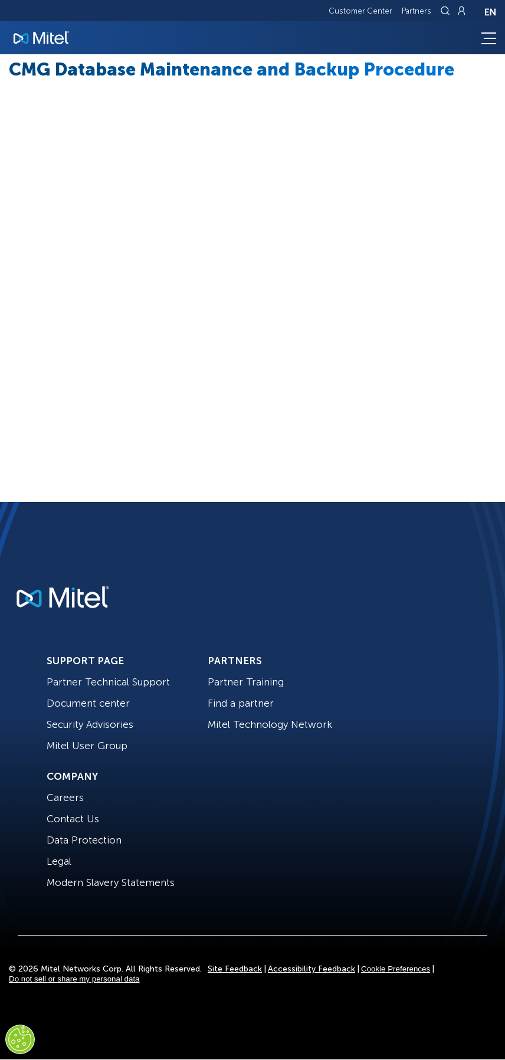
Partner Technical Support (108, 682)
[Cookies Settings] (20, 1039)
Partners (416, 10)
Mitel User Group (87, 745)
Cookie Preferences (395, 968)
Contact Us (73, 819)
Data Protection (84, 840)
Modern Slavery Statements (111, 882)
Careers (65, 797)
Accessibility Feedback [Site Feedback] (311, 969)
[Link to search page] (446, 11)
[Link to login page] (461, 11)
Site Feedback (235, 969)
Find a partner (241, 703)
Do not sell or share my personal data (74, 978)
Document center (88, 703)
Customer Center (360, 10)
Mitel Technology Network (270, 724)
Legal (59, 861)
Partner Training (246, 682)
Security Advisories (90, 724)
